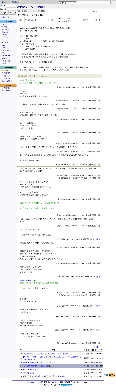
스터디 (4, 63)
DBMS (4, 24)
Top (96, 346)
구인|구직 (5, 76)
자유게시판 (6, 73)
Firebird (5, 32)
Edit (97, 239)
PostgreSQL (6, 29)
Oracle (4, 35)
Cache (4, 48)
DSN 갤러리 (6, 78)
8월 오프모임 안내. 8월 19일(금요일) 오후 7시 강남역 (43, 376)
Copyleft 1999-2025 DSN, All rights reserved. (70, 382)
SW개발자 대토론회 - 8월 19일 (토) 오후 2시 (39, 363)
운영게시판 (6, 88)
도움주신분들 (7, 81)
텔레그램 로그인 (8, 17)
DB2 (3, 45)
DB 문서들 (6, 61)
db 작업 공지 (28, 373)
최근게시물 (6, 90)
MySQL (5, 27)
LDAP (4, 53)
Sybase (4, 40)
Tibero (4, 58)
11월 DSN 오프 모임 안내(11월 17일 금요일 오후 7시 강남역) (45, 354)
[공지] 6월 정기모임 (30, 369)
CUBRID (5, 50)
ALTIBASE (6, 55)
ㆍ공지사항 (4, 70)
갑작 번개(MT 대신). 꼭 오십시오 (35, 366)
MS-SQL (5, 42)
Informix (5, 37)
